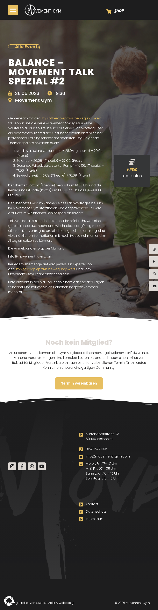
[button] (9, 601)
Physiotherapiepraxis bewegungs (71, 118)
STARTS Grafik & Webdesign (55, 603)
